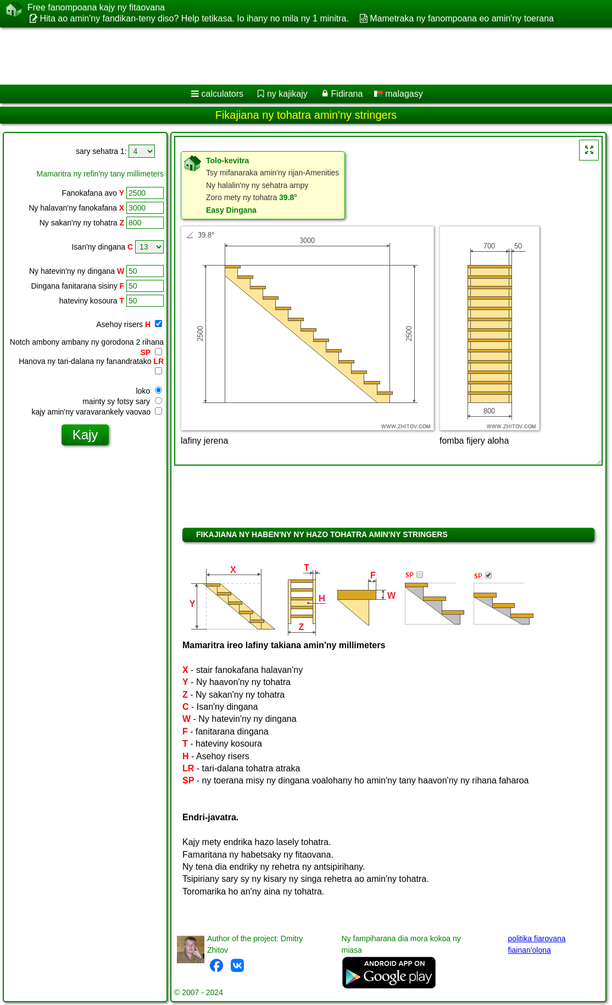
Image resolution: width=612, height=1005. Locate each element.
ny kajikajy (287, 93)
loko (149, 390)
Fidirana (347, 93)
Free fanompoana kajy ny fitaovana (96, 8)
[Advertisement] (294, 56)
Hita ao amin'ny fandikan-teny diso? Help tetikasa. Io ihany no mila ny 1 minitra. (194, 18)
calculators (222, 93)
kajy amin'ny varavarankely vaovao (96, 411)
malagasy (398, 93)
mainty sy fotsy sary (122, 401)
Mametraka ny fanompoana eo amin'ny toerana (462, 18)
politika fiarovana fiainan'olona (537, 944)
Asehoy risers (129, 324)
